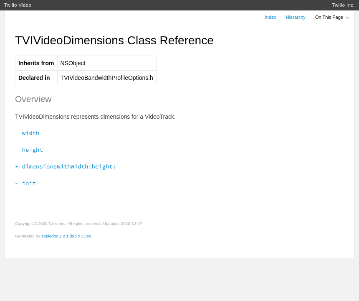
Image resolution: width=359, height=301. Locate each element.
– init (25, 183)
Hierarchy (296, 17)
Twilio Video (17, 5)
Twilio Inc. (343, 5)
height (29, 149)
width (27, 133)
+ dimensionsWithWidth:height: (65, 166)
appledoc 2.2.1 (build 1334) (66, 236)
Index (270, 17)
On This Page (332, 17)
